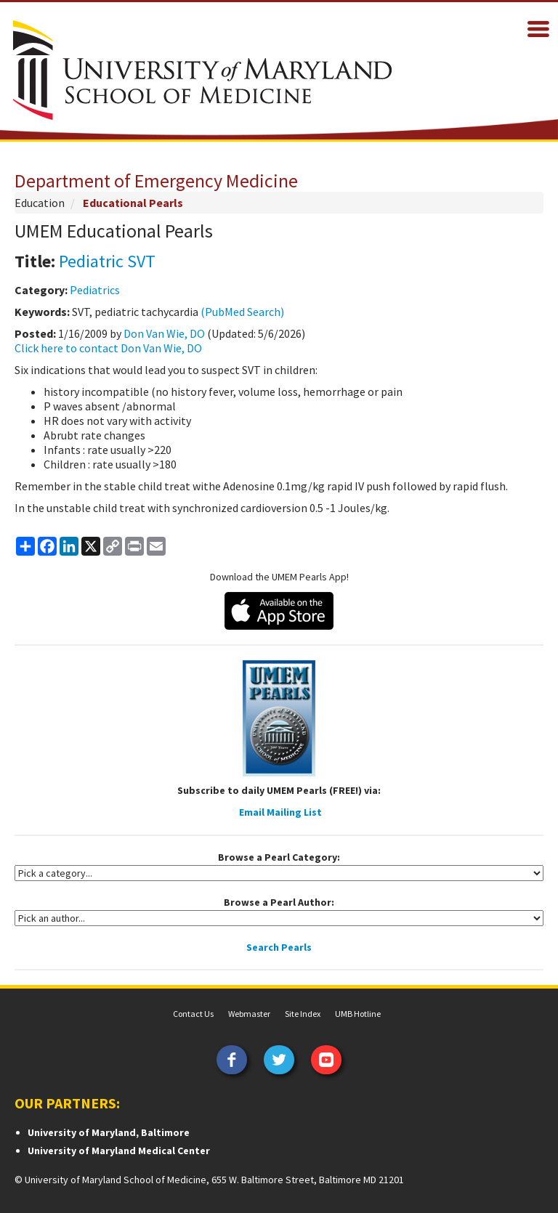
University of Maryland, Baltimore (109, 1132)
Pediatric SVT (107, 261)
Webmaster (249, 1013)
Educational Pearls (133, 202)
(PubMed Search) (242, 311)
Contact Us (193, 1013)
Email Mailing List (280, 812)
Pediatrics (95, 290)
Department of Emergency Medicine (156, 180)
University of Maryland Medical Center (119, 1150)
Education (40, 202)
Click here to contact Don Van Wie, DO (108, 348)
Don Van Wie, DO (164, 333)
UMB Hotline (358, 1013)
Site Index (302, 1013)
